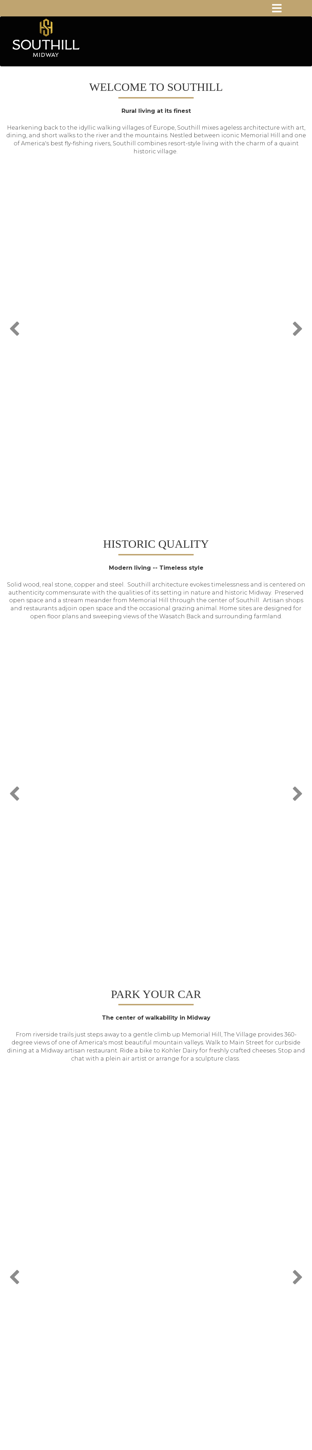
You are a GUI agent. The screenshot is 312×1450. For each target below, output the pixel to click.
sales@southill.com (161, 1323)
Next (297, 327)
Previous (15, 327)
